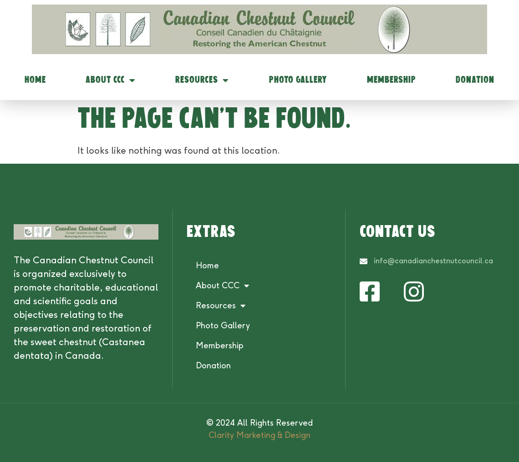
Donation (475, 80)
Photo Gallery (298, 80)
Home (35, 80)
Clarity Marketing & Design (259, 435)
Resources (202, 80)
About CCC (111, 80)
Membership (391, 80)
